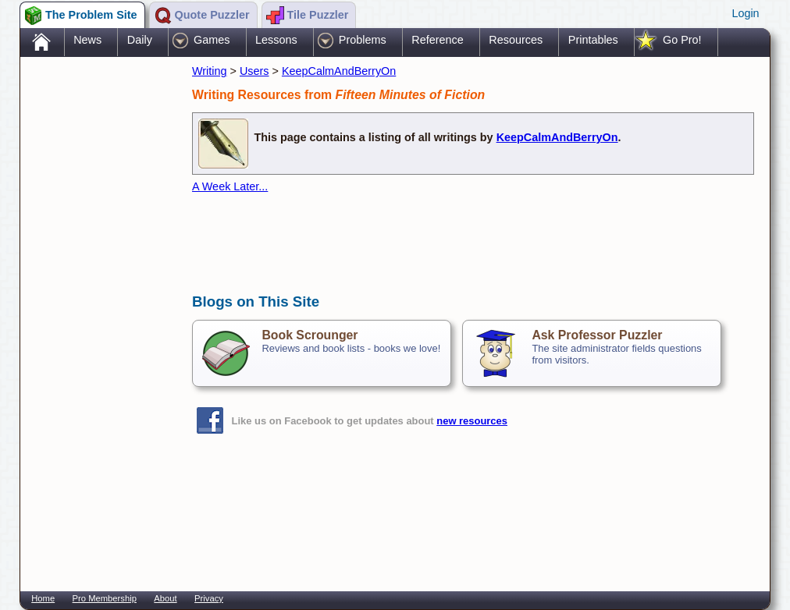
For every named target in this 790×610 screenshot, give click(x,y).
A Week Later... (230, 186)
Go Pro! (682, 40)
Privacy (208, 598)
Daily (139, 40)
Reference (437, 40)
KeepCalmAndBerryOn (339, 71)
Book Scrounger (310, 335)
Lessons (276, 40)
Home (43, 598)
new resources (471, 421)
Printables (593, 40)
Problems (362, 40)
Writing (209, 71)
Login (745, 13)
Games (212, 40)
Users (254, 71)
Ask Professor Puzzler (597, 335)
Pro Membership (105, 598)
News (87, 40)
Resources (516, 40)
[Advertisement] (98, 307)
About (165, 598)
